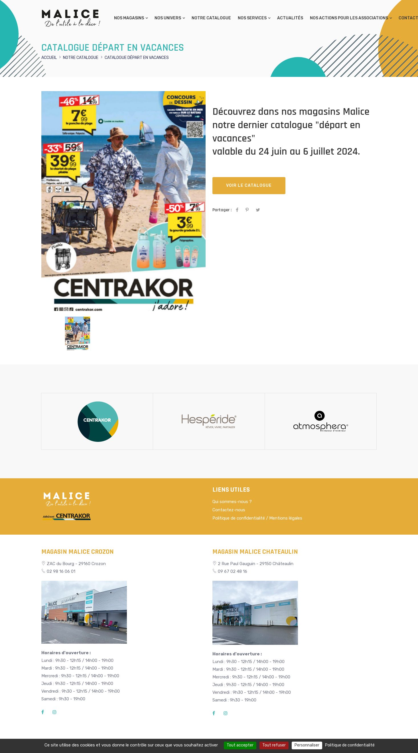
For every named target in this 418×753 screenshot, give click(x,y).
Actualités (290, 18)
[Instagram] (54, 712)
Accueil (49, 57)
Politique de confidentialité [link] (350, 745)
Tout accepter (240, 745)
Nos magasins (129, 18)
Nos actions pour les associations (349, 18)
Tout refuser (274, 745)
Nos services (252, 18)
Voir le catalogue (249, 185)
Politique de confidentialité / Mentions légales (257, 518)
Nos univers (168, 18)
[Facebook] (42, 712)
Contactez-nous (228, 509)
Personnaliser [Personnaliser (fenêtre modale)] (307, 745)
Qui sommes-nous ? (232, 501)
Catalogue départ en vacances (137, 57)
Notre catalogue (211, 18)
